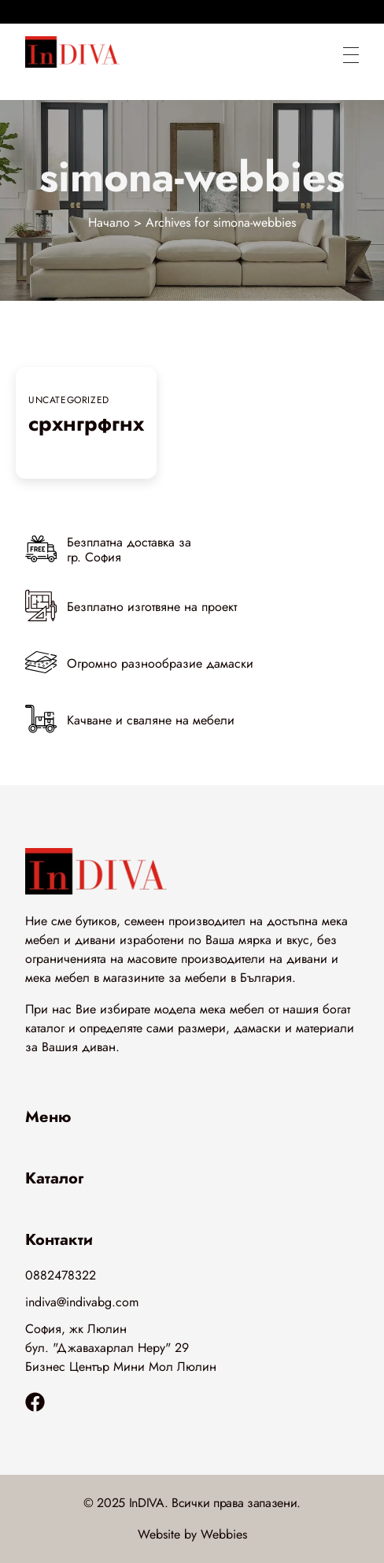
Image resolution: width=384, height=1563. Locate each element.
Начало (109, 222)
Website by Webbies (192, 1534)
